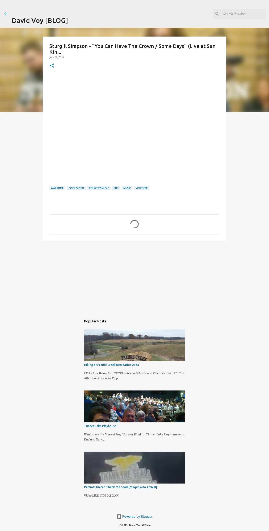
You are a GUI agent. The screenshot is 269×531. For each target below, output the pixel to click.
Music (127, 188)
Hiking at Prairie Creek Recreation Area (111, 365)
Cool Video (76, 188)
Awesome (57, 188)
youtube (142, 188)
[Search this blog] (244, 14)
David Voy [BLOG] (40, 20)
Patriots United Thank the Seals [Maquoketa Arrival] (120, 487)
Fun (116, 188)
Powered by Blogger (134, 516)
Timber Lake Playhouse (100, 426)
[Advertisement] (61, 6)
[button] (51, 66)
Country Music (99, 188)
